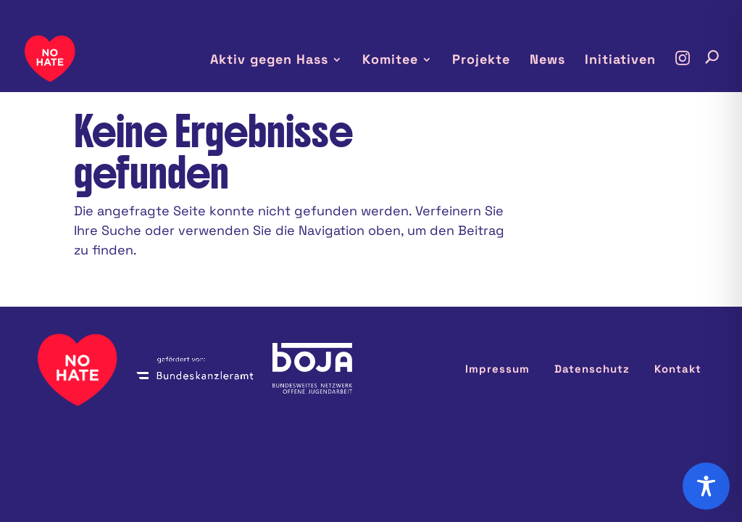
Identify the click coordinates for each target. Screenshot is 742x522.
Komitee (406, 60)
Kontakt (679, 307)
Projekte (493, 60)
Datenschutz (602, 307)
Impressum (518, 307)
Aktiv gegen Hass (292, 60)
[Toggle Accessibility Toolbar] (706, 486)
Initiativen (623, 60)
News (554, 60)
